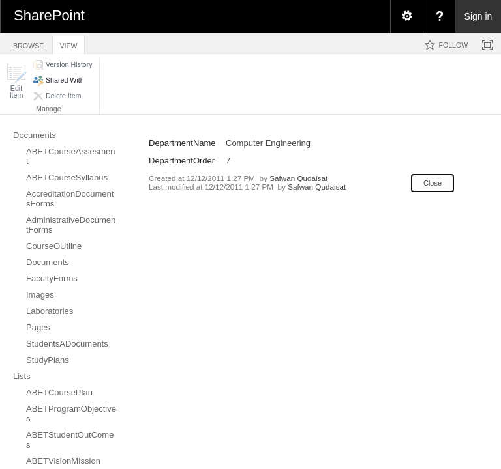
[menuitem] (406, 16)
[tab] (28, 43)
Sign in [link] (478, 16)
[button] (16, 81)
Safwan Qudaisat (298, 178)
